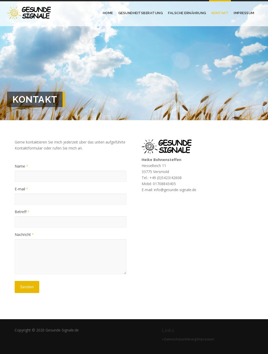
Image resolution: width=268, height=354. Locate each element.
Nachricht (24, 234)
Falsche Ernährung (187, 13)
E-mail (21, 188)
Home (108, 13)
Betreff (22, 211)
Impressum (244, 13)
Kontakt (220, 13)
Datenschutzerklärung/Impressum (188, 339)
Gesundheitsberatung (140, 13)
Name (21, 166)
